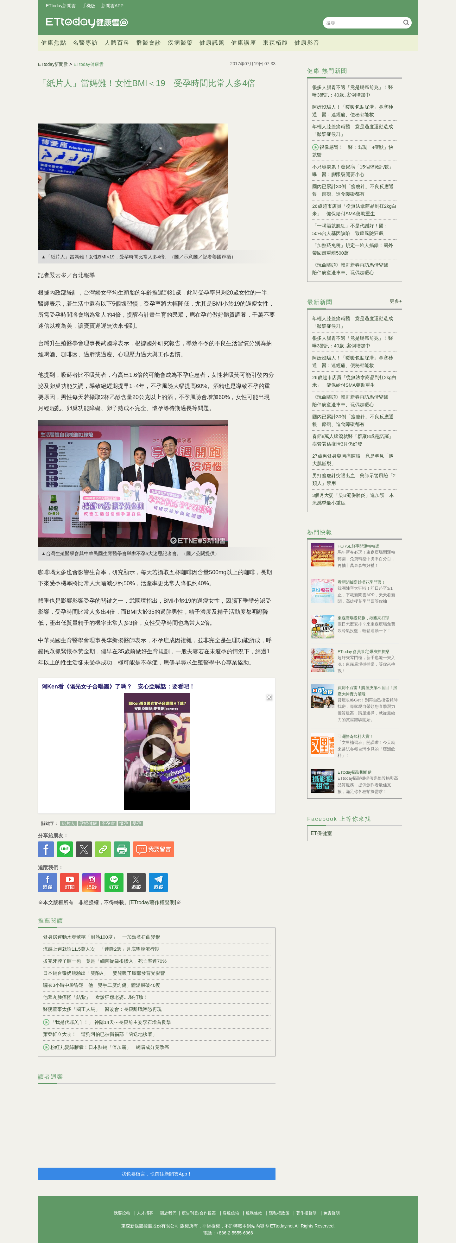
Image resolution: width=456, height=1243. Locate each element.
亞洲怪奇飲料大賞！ (355, 736)
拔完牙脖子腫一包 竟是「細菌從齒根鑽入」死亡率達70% (105, 961)
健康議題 (212, 43)
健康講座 (243, 43)
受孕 (136, 823)
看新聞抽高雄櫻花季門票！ (361, 582)
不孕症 (108, 823)
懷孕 (123, 823)
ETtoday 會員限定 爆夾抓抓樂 (364, 651)
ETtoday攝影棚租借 (354, 772)
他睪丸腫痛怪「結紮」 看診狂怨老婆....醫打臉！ (95, 997)
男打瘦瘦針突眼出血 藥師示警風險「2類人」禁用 (354, 479)
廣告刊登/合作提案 (199, 1213)
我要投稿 (122, 1213)
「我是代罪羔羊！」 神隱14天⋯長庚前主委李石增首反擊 (107, 1022)
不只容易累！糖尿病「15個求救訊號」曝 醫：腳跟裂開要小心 (353, 170)
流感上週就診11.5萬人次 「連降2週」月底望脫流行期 (101, 949)
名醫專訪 (85, 43)
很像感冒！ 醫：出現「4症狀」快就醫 (352, 150)
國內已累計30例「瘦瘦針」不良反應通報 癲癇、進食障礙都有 (353, 190)
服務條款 (254, 1213)
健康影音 (307, 43)
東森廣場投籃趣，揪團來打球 (363, 618)
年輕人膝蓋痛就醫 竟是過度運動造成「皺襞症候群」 (352, 130)
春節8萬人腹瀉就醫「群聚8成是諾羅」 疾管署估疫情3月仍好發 (354, 440)
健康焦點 (53, 43)
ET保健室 (321, 833)
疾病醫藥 (180, 43)
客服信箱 (231, 1213)
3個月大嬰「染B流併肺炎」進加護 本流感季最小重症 (353, 498)
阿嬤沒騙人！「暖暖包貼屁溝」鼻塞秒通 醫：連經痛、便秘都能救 (352, 110)
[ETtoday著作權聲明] (152, 902)
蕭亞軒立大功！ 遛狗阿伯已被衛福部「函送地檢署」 (100, 1034)
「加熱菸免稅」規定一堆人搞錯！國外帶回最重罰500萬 (352, 249)
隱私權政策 (279, 1213)
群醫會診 (149, 43)
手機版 (88, 5)
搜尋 (406, 22)
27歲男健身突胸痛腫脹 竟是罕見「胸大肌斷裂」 (353, 459)
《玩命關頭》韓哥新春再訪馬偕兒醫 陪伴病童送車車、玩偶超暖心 (352, 268)
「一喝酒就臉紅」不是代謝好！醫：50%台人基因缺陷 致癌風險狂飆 (350, 229)
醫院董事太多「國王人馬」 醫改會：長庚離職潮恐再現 (102, 1009)
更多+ (396, 301)
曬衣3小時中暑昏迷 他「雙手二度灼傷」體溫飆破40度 (101, 985)
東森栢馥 (275, 43)
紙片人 (68, 823)
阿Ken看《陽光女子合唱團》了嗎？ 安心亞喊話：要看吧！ (118, 686)
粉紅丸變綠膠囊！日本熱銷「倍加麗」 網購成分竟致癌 (106, 1047)
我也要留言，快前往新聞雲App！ (157, 1173)
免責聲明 (331, 1213)
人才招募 (145, 1213)
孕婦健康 (88, 823)
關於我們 (168, 1213)
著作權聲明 (306, 1213)
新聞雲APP (112, 5)
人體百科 (117, 43)
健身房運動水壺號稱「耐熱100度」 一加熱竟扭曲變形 (101, 937)
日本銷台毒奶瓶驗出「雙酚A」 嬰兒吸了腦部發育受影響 (104, 973)
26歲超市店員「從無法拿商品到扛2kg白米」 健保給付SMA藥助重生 (354, 209)
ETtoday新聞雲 (61, 5)
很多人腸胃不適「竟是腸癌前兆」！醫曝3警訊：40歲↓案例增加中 (352, 91)
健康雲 (87, 22)
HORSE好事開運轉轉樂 (358, 546)
